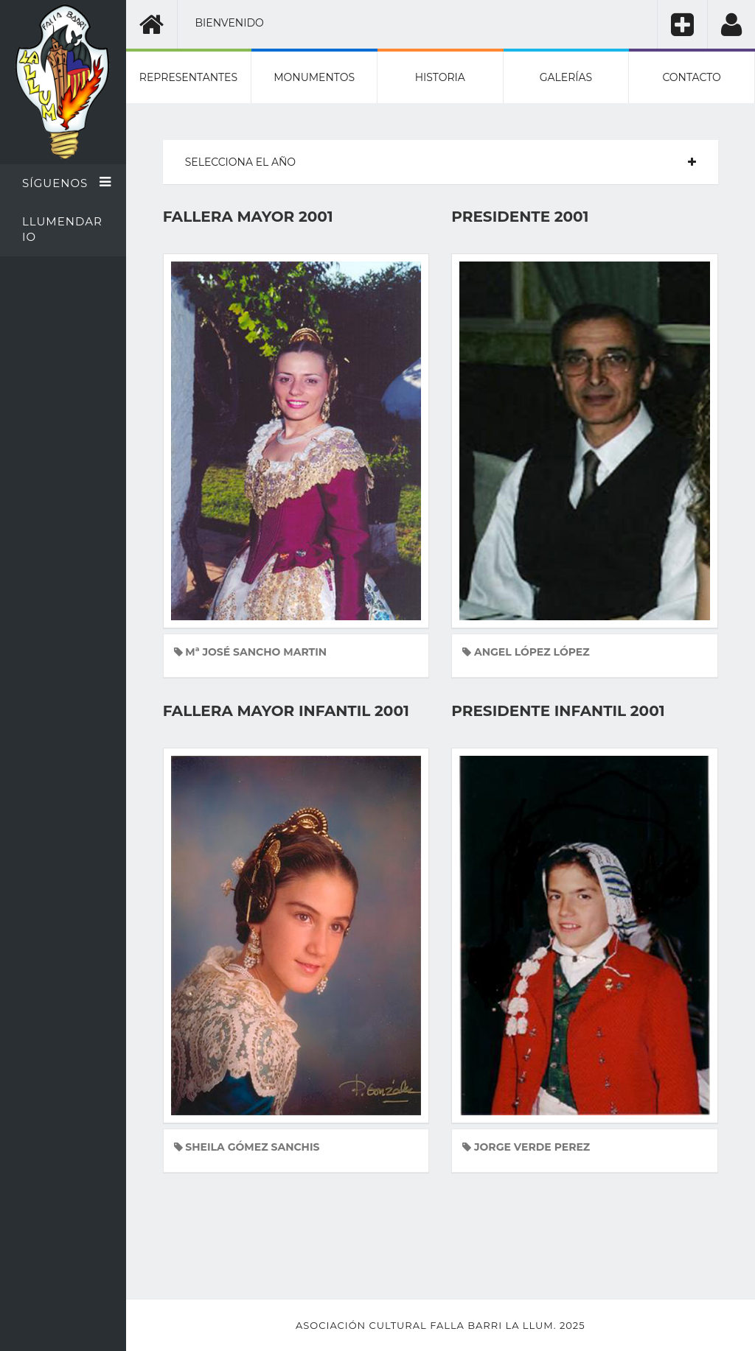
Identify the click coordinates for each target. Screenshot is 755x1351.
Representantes (188, 77)
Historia (440, 77)
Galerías (566, 77)
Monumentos (314, 77)
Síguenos (66, 182)
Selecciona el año (240, 162)
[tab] (440, 162)
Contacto (691, 77)
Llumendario (62, 229)
